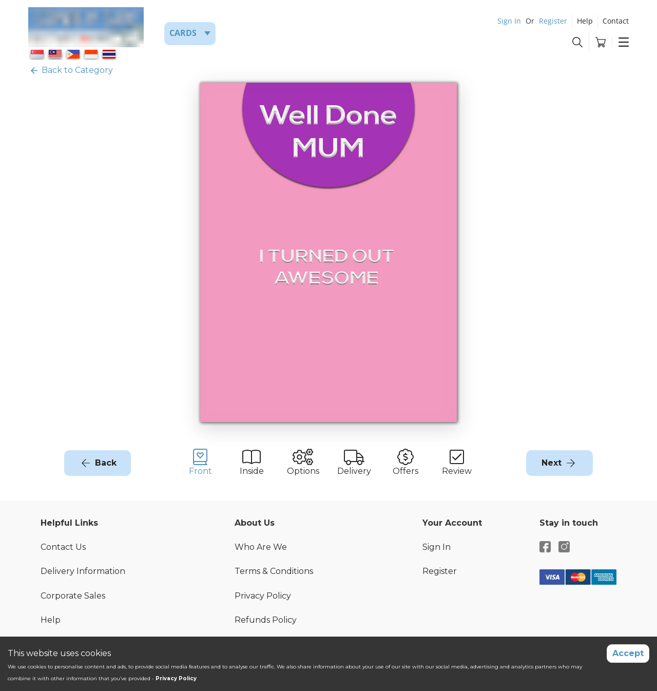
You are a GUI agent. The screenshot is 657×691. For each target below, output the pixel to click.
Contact (616, 21)
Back (106, 463)
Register (553, 21)
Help (585, 21)
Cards (183, 33)
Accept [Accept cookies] (628, 653)
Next (552, 463)
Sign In (509, 21)
